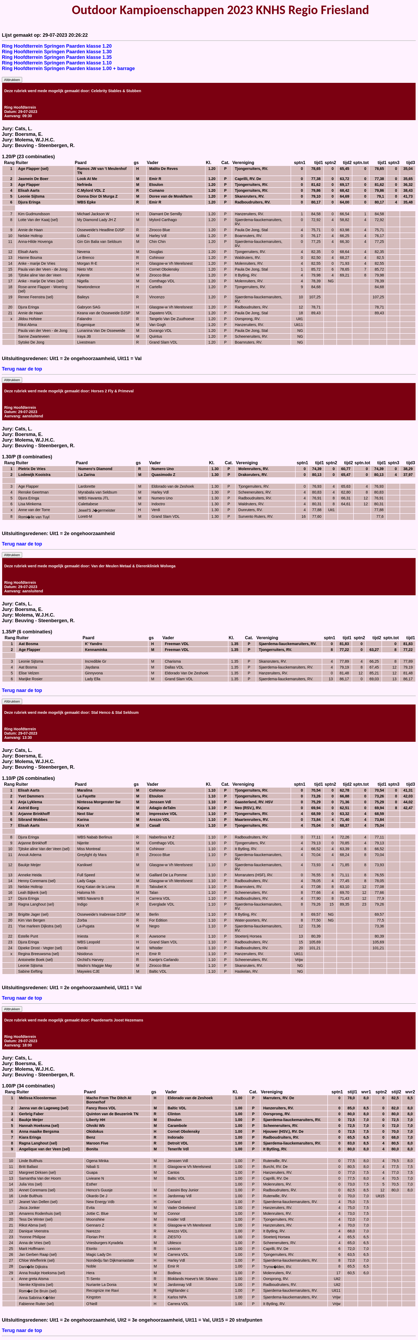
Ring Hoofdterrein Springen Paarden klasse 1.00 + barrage (68, 68)
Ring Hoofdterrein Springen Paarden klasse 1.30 (57, 51)
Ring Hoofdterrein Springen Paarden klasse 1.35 (57, 57)
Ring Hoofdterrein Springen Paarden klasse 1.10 (57, 63)
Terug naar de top (22, 369)
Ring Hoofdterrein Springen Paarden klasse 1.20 (57, 46)
